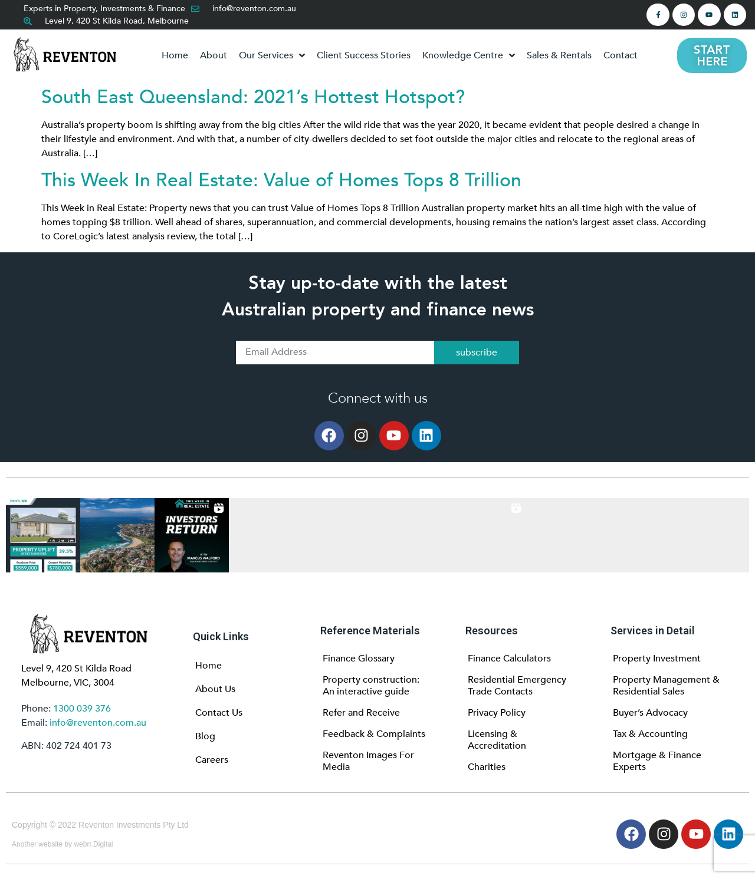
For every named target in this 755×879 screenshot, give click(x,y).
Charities (486, 767)
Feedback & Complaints (374, 733)
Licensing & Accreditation (497, 739)
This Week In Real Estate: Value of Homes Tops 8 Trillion (281, 180)
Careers (211, 759)
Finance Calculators (509, 658)
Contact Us (218, 712)
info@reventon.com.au (98, 722)
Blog (205, 736)
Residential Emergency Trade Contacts (517, 685)
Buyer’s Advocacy (650, 712)
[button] (43, 535)
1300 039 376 (82, 708)
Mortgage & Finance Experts (657, 761)
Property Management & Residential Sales (666, 685)
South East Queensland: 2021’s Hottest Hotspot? (253, 97)
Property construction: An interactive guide (371, 685)
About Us (215, 689)
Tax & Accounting (650, 733)
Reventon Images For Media (368, 761)
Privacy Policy (497, 712)
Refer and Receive (361, 712)
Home (208, 665)
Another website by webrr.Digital (62, 844)
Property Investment (657, 658)
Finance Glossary (359, 658)
